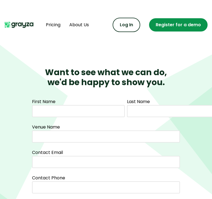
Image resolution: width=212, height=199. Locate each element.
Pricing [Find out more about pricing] (53, 25)
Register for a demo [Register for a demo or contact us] (178, 25)
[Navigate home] (20, 25)
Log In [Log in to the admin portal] (126, 25)
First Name (43, 101)
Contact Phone (48, 178)
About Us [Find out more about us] (79, 25)
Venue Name (46, 127)
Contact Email (47, 152)
